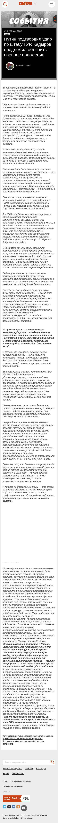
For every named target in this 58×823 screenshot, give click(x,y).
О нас (5, 781)
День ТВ (6, 791)
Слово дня (41, 768)
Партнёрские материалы (13, 786)
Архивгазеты (26, 799)
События (29, 768)
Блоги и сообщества (12, 768)
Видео (6, 773)
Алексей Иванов (23, 65)
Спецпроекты (18, 773)
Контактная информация (20, 781)
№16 (15, 798)
